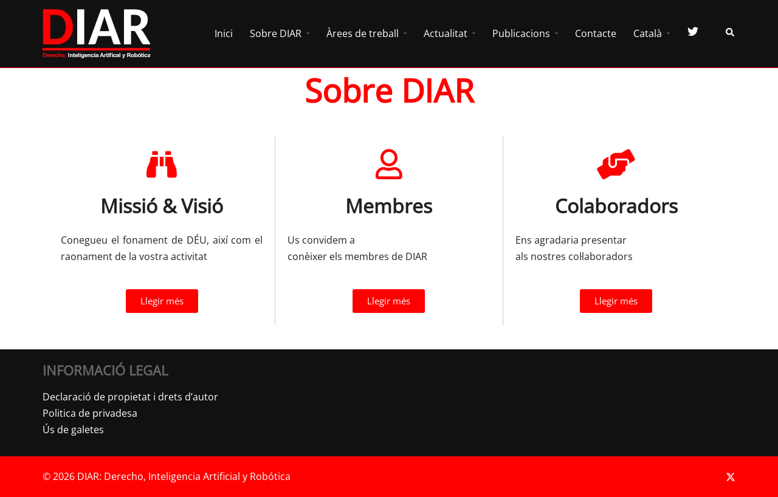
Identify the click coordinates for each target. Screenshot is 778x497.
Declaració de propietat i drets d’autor (130, 396)
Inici (224, 33)
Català (647, 33)
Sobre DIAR (275, 33)
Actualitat (445, 33)
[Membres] (389, 164)
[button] (730, 34)
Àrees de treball (362, 33)
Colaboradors (616, 206)
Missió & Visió (161, 206)
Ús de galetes (73, 429)
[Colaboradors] (616, 164)
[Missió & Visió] (161, 164)
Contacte (595, 33)
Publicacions (521, 33)
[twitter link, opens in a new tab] (730, 476)
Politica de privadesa (90, 413)
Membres (388, 206)
